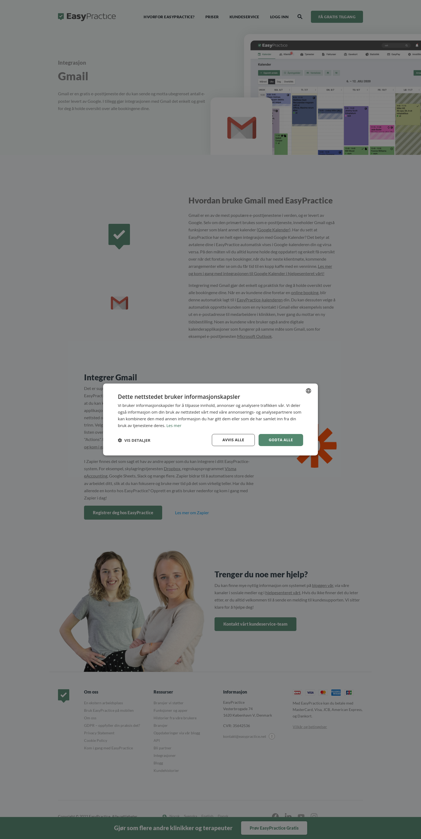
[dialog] (210, 419)
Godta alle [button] (281, 439)
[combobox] (308, 390)
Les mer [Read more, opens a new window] (174, 425)
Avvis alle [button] (233, 439)
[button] (134, 440)
